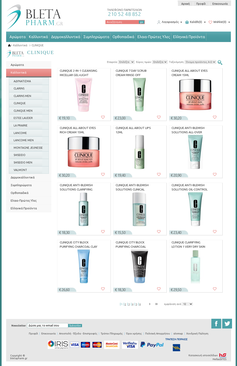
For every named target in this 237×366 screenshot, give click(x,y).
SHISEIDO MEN (23, 162)
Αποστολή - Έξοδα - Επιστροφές (78, 333)
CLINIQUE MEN (23, 110)
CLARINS (19, 88)
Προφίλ (201, 3)
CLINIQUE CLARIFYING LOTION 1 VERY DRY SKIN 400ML (188, 244)
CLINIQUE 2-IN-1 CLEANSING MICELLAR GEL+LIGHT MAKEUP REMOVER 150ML (78, 73)
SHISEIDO (19, 154)
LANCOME (20, 132)
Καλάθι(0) (193, 22)
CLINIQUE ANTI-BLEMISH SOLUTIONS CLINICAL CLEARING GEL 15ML (132, 187)
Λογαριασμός (168, 22)
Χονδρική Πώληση (197, 333)
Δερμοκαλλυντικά (65, 37)
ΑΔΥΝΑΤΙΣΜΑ (22, 81)
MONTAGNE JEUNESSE (28, 147)
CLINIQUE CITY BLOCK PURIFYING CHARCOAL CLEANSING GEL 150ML (131, 244)
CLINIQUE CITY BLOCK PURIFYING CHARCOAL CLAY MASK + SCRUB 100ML (78, 244)
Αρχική (185, 3)
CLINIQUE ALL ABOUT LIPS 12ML (133, 130)
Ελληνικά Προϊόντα (189, 37)
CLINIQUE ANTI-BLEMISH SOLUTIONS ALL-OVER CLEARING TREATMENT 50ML (188, 130)
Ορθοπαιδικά (123, 37)
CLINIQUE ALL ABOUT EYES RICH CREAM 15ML (78, 130)
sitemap (178, 333)
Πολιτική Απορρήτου (157, 333)
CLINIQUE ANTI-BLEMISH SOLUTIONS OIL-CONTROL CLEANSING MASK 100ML (189, 187)
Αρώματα (18, 37)
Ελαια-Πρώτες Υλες (153, 37)
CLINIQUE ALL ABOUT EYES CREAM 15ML (190, 73)
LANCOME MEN (24, 140)
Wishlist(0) (217, 22)
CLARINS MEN (22, 95)
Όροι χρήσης (134, 333)
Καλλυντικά (38, 37)
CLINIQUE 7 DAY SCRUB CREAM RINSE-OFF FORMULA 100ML (131, 73)
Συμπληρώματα (96, 37)
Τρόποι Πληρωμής (112, 333)
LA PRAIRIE (20, 125)
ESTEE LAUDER (23, 117)
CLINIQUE (38, 45)
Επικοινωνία (220, 3)
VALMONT (20, 169)
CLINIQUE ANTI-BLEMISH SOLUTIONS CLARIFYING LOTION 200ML (76, 187)
